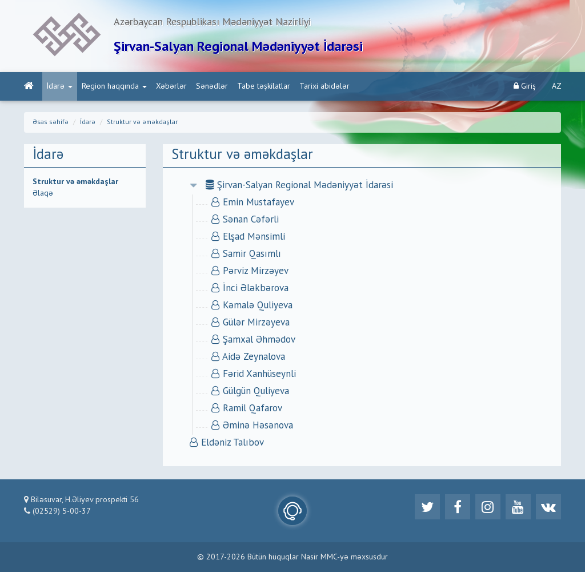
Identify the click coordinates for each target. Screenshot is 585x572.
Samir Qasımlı (246, 254)
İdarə (60, 86)
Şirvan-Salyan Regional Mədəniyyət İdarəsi (299, 185)
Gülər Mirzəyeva (250, 323)
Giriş (525, 86)
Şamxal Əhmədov (253, 340)
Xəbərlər (171, 86)
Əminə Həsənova (252, 426)
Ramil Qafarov (246, 409)
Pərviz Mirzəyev (250, 271)
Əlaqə (43, 193)
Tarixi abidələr (324, 86)
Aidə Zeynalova (248, 357)
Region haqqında (114, 86)
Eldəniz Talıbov (227, 443)
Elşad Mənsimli (248, 237)
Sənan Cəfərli (245, 220)
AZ (557, 86)
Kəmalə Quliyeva (251, 306)
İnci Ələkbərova (250, 288)
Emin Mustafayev (252, 203)
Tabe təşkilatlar (263, 86)
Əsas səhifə (51, 122)
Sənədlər (212, 86)
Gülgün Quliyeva (250, 391)
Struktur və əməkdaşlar (142, 122)
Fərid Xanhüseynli (253, 374)
